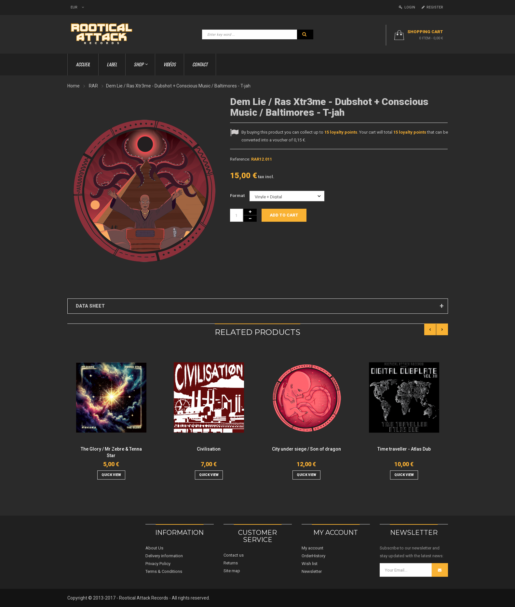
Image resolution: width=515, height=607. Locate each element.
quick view (111, 475)
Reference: (240, 159)
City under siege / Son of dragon (306, 449)
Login (407, 7)
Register (432, 7)
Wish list (310, 563)
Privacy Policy (157, 563)
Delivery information (164, 555)
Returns (231, 563)
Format (238, 195)
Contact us (234, 555)
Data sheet (90, 306)
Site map (232, 570)
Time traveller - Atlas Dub (404, 449)
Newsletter (312, 571)
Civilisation (209, 449)
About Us (154, 548)
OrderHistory (313, 555)
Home (73, 85)
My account (312, 548)
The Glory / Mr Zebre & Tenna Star (111, 452)
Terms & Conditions (163, 571)
